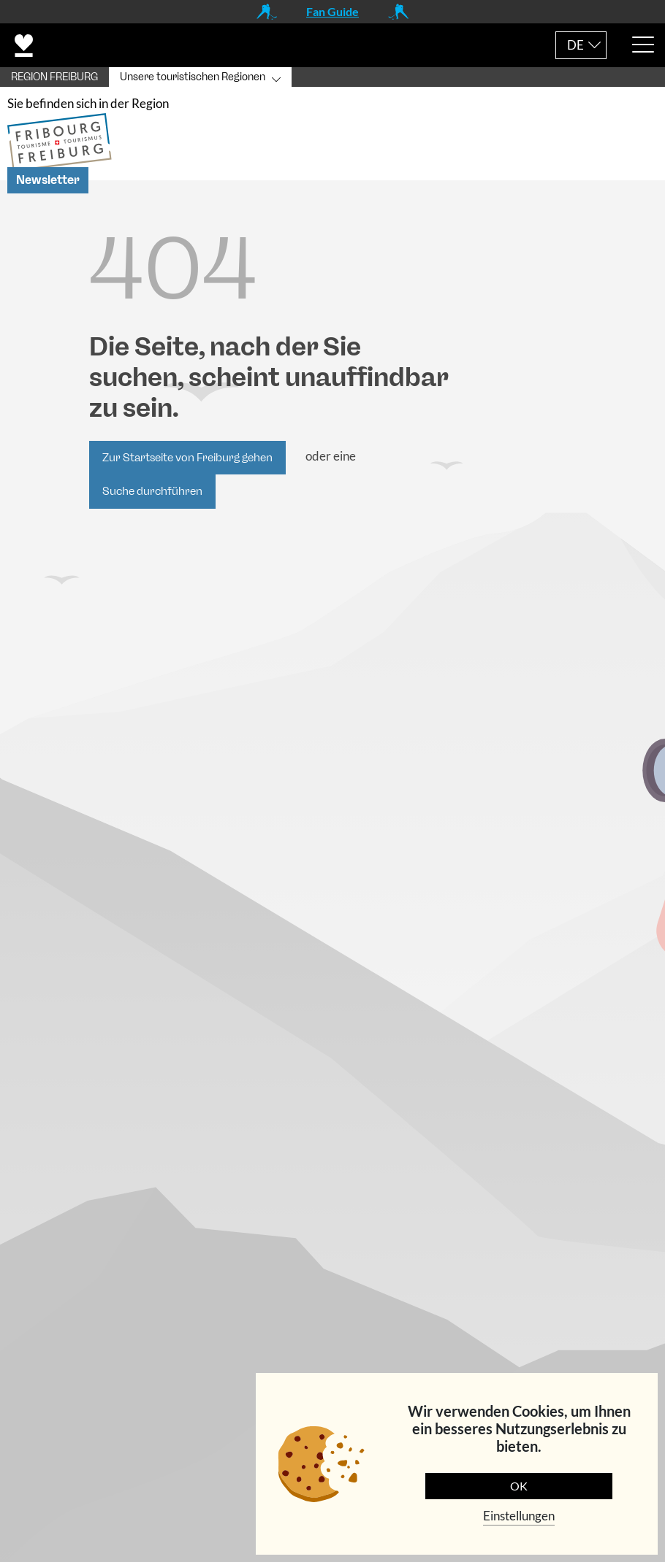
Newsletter (48, 180)
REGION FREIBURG (54, 77)
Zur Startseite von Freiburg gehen (187, 457)
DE (575, 45)
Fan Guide (332, 11)
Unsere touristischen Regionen (192, 77)
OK (519, 1486)
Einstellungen (519, 1515)
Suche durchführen (152, 491)
